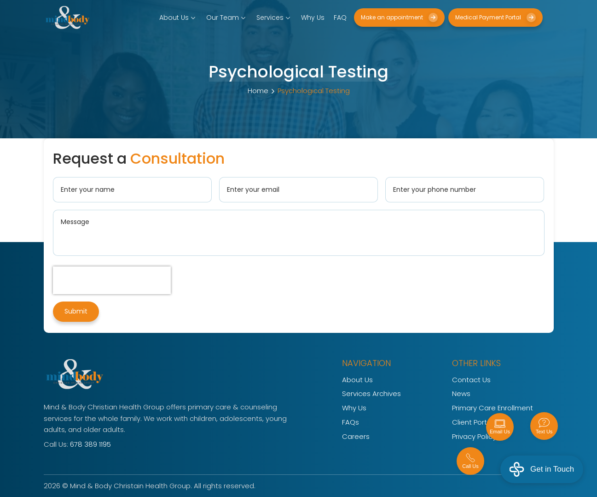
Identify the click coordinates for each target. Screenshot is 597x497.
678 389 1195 (90, 444)
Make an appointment (399, 17)
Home (258, 90)
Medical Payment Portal (495, 17)
